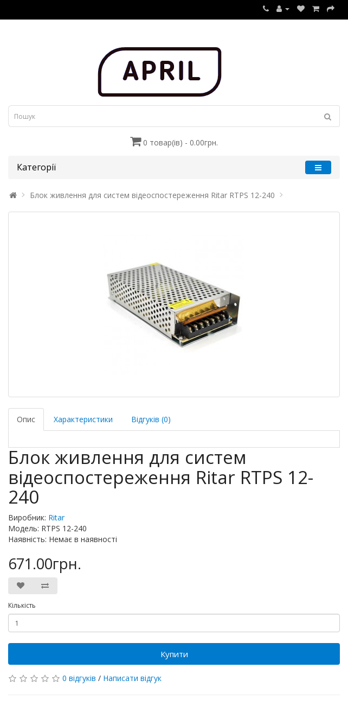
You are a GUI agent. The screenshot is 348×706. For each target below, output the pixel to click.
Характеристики (83, 419)
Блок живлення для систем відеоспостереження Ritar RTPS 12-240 (152, 195)
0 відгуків (79, 678)
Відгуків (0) (151, 419)
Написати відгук (132, 678)
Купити (174, 653)
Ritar (56, 517)
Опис (26, 419)
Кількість (22, 605)
